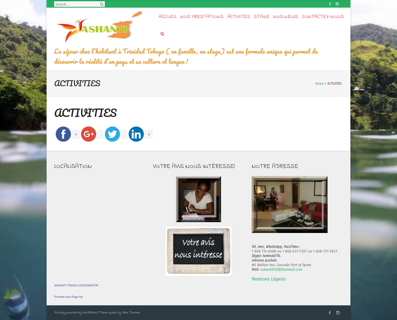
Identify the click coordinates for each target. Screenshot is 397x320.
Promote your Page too (68, 296)
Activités (238, 16)
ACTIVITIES (85, 112)
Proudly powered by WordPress (75, 312)
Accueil (168, 16)
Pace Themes (131, 312)
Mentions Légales (269, 279)
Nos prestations (201, 16)
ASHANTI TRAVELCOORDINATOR (76, 285)
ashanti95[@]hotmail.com (281, 269)
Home (319, 83)
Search (102, 4)
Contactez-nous (323, 16)
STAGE (261, 16)
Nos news (285, 16)
